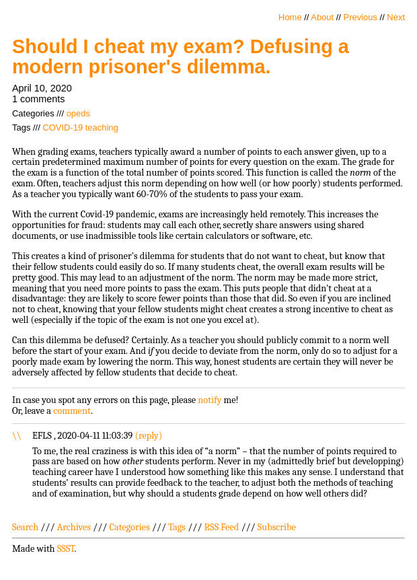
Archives (74, 527)
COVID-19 (62, 127)
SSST (66, 548)
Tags (177, 527)
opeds (78, 113)
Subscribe (277, 527)
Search (25, 527)
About (322, 17)
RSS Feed (221, 527)
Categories (129, 527)
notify (209, 400)
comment (72, 410)
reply (149, 435)
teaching (101, 127)
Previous (360, 17)
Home (290, 17)
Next (396, 17)
